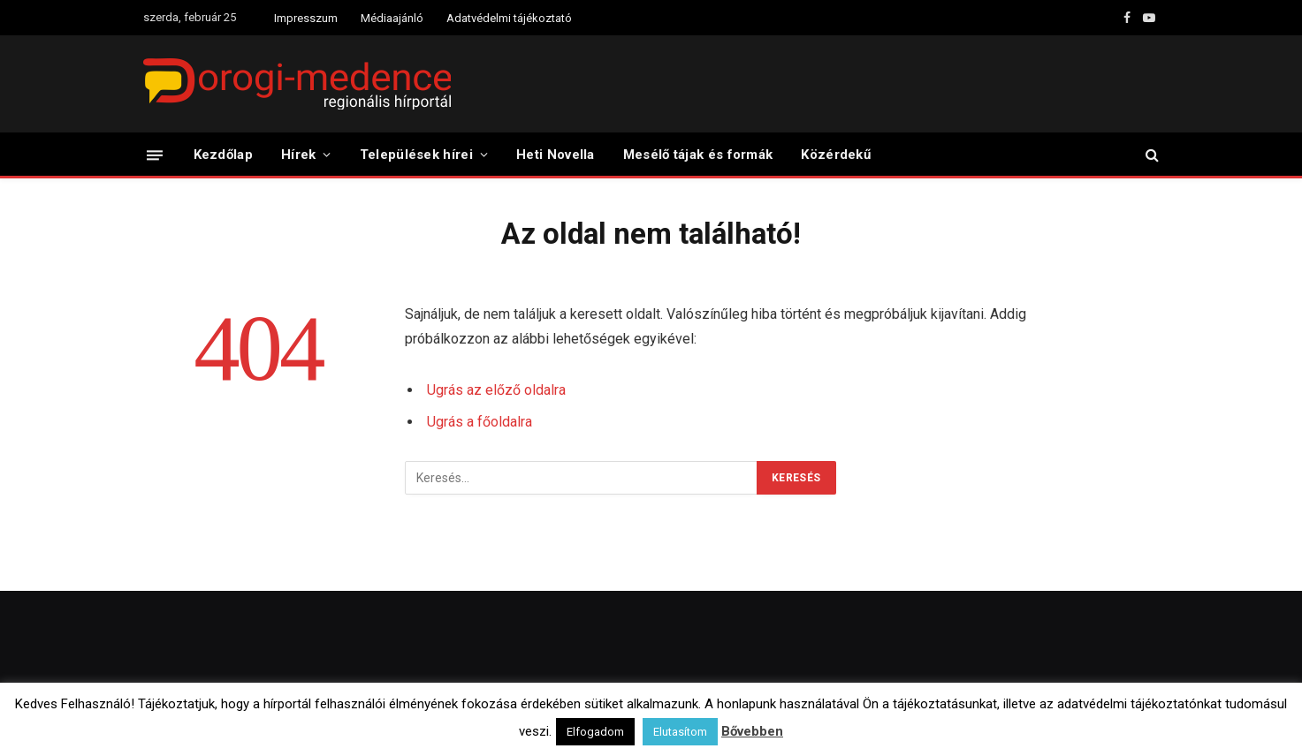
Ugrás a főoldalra (479, 421)
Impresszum (306, 18)
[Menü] (155, 154)
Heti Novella (555, 155)
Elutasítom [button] (680, 731)
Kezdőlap (223, 155)
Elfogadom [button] (595, 731)
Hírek (298, 155)
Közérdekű (836, 155)
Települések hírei (416, 155)
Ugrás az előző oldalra (496, 390)
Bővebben (752, 731)
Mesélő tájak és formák (698, 155)
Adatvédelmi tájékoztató (509, 18)
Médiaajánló (392, 18)
